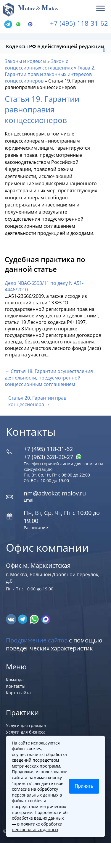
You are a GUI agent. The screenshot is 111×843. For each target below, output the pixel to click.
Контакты (15, 686)
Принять (84, 786)
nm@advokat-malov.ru (55, 493)
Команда (15, 679)
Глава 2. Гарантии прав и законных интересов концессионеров (50, 74)
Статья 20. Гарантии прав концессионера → (37, 401)
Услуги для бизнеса (26, 732)
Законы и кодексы (25, 61)
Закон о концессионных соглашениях (39, 64)
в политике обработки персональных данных (37, 827)
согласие (21, 789)
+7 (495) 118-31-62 (79, 23)
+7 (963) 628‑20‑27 (53, 457)
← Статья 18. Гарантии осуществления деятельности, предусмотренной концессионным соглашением (49, 377)
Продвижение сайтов (36, 640)
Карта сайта (18, 692)
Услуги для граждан (26, 725)
